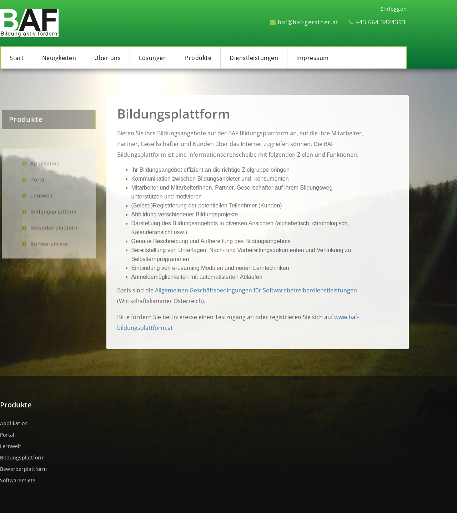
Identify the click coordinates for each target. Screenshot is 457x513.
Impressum (312, 58)
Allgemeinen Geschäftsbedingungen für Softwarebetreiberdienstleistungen (256, 297)
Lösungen (153, 58)
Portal (38, 214)
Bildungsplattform (173, 120)
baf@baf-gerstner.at (304, 22)
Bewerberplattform (54, 262)
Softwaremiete (49, 278)
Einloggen (393, 8)
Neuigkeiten (59, 58)
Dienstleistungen (254, 58)
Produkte (198, 58)
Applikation (45, 198)
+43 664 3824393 (377, 22)
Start (17, 58)
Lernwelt (41, 230)
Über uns (107, 58)
